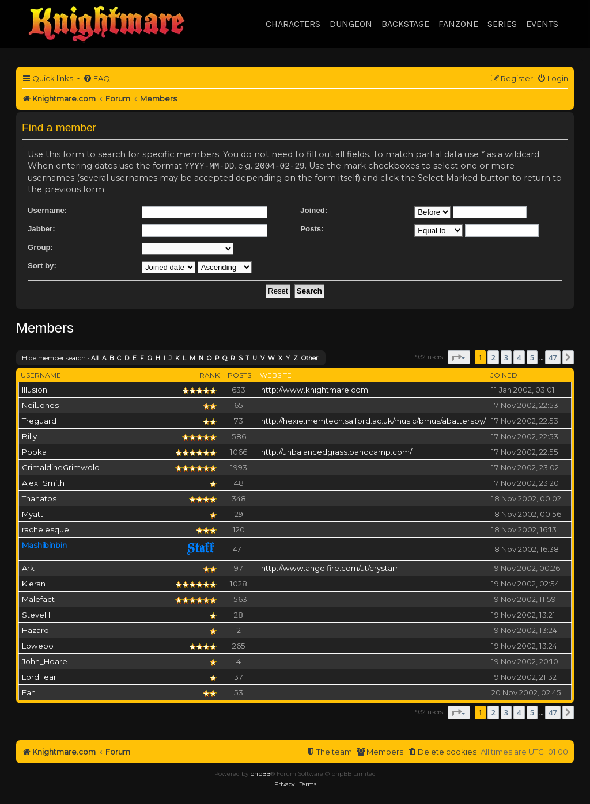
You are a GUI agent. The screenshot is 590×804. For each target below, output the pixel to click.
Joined (503, 374)
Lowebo (38, 645)
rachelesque (45, 529)
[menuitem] (96, 78)
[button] (459, 357)
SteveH (36, 614)
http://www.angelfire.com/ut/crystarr (329, 567)
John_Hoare (44, 660)
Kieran (34, 583)
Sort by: (42, 265)
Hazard (35, 629)
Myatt (32, 513)
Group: (40, 246)
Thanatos (39, 497)
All (95, 357)
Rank (209, 374)
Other (309, 357)
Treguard (39, 420)
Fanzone (458, 23)
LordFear (39, 676)
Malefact (38, 598)
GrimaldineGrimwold (61, 466)
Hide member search (54, 357)
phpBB (260, 773)
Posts (239, 374)
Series (502, 23)
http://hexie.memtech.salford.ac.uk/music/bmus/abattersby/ (373, 420)
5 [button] (532, 357)
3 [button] (506, 357)
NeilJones (40, 404)
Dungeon (351, 23)
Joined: (313, 209)
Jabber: (41, 228)
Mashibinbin (44, 544)
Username (41, 374)
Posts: (311, 228)
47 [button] (553, 357)
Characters (293, 23)
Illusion (34, 389)
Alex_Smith (43, 482)
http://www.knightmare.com (314, 389)
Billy (29, 435)
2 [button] (493, 357)
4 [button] (519, 357)
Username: (47, 209)
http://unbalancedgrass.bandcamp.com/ (336, 451)
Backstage (405, 23)
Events (542, 23)
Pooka (34, 451)
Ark (28, 567)
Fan (29, 691)
